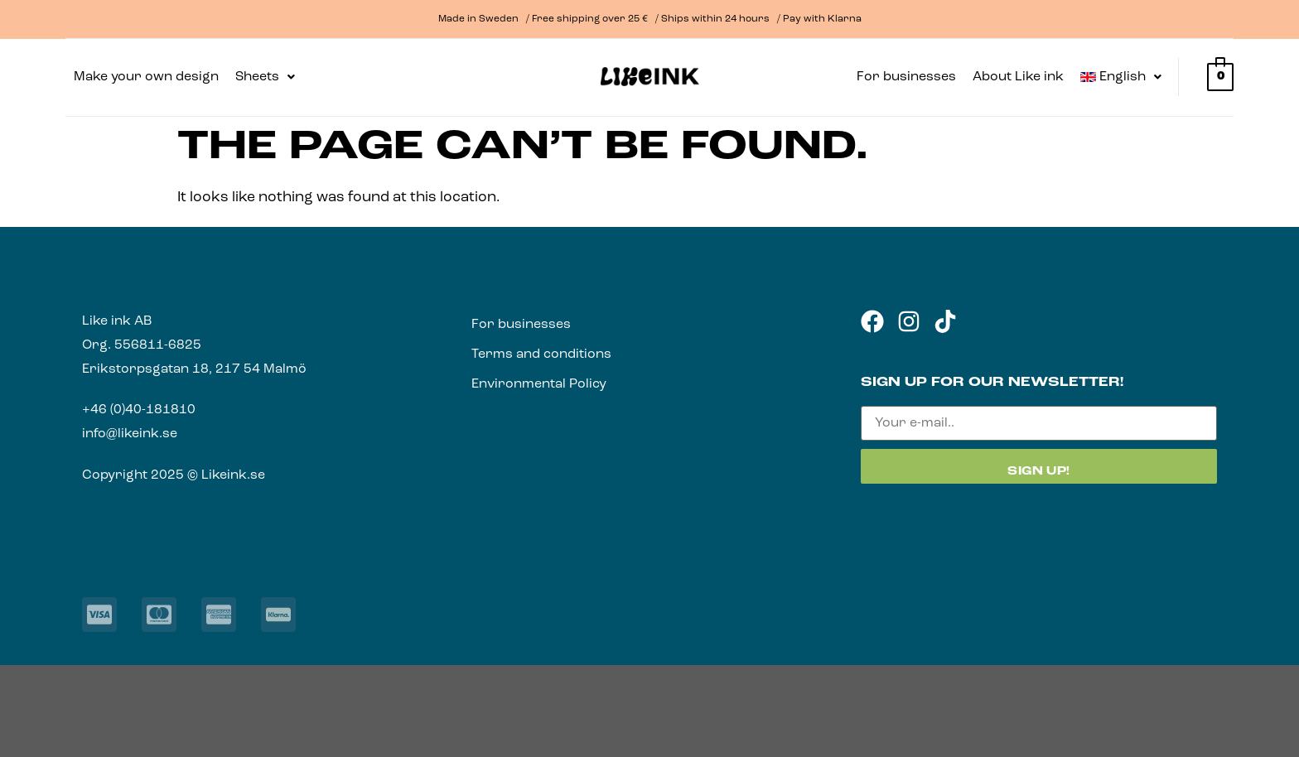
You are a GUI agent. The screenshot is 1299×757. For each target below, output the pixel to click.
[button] (265, 77)
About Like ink (1018, 77)
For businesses (906, 77)
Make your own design (146, 77)
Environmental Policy (538, 384)
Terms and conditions (541, 354)
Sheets (265, 77)
